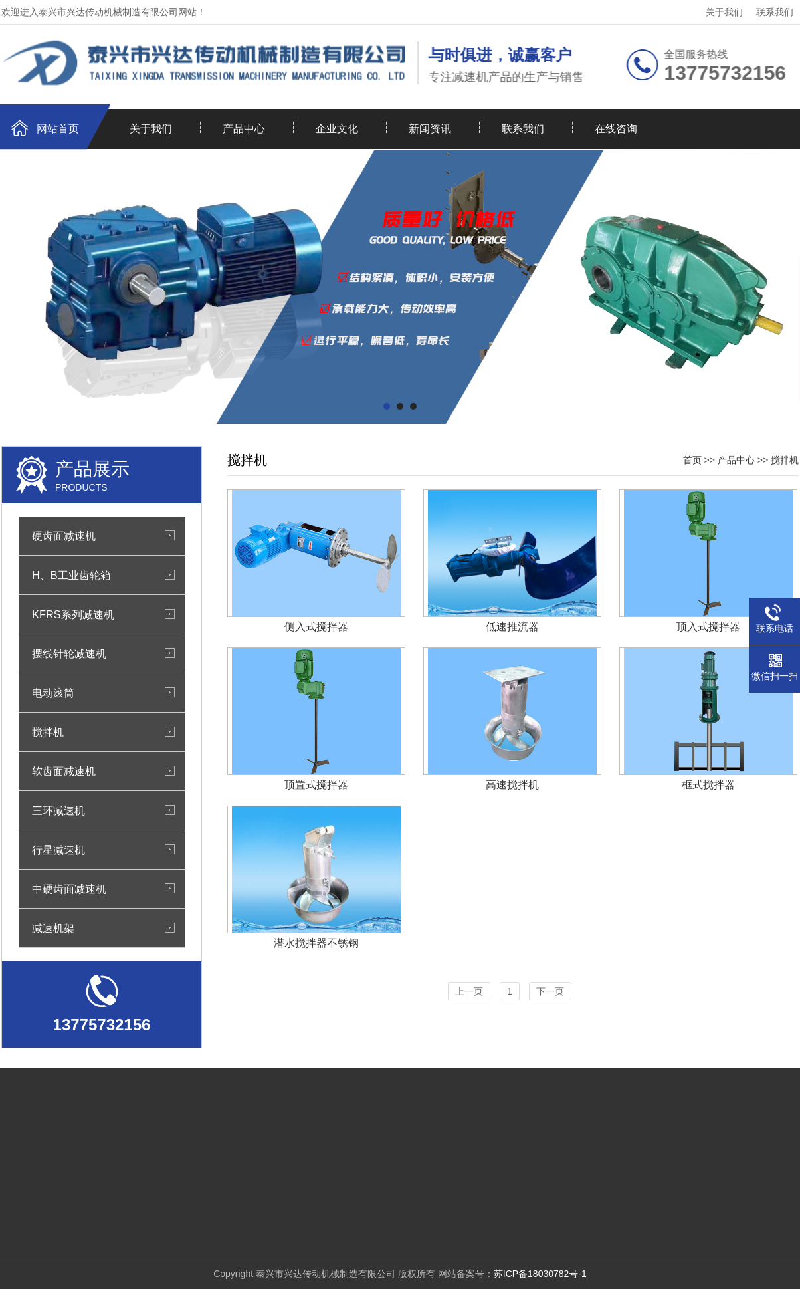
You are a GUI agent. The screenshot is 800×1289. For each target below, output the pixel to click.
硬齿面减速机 (64, 536)
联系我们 (774, 12)
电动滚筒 (53, 693)
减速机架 (53, 928)
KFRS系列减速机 (73, 614)
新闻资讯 (430, 128)
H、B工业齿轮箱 (71, 575)
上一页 (469, 991)
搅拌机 (48, 732)
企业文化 (337, 128)
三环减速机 (58, 810)
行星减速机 (58, 850)
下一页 (550, 991)
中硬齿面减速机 (69, 889)
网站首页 (58, 128)
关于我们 (724, 12)
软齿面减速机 (64, 771)
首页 (692, 460)
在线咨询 (616, 128)
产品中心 (244, 128)
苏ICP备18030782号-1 (540, 1273)
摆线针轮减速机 (69, 653)
